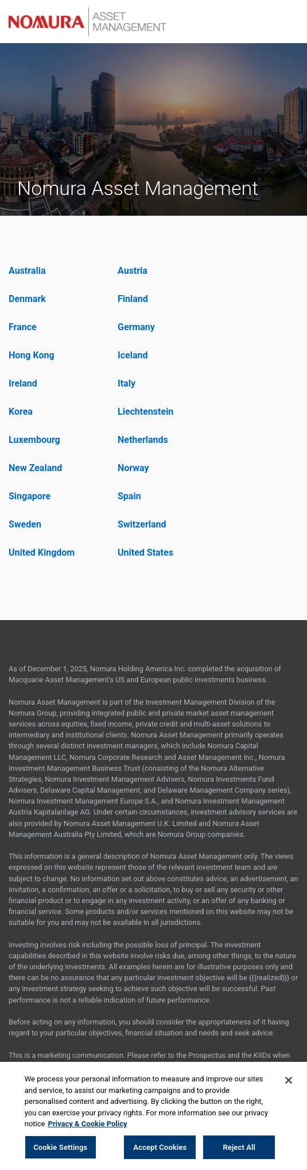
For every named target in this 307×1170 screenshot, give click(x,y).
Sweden (25, 524)
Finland (133, 298)
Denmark (27, 298)
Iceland (132, 355)
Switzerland (142, 524)
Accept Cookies (159, 1149)
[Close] (288, 1082)
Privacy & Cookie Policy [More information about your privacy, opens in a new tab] (87, 1125)
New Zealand (35, 467)
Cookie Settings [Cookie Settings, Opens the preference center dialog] (60, 1149)
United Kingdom (42, 552)
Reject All (239, 1149)
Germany (136, 327)
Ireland (23, 383)
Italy (126, 383)
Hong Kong (32, 355)
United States (145, 552)
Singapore (29, 496)
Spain (129, 496)
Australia (27, 270)
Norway (133, 467)
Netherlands (143, 439)
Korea (21, 411)
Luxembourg (34, 439)
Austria (132, 270)
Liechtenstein (145, 411)
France (23, 327)
